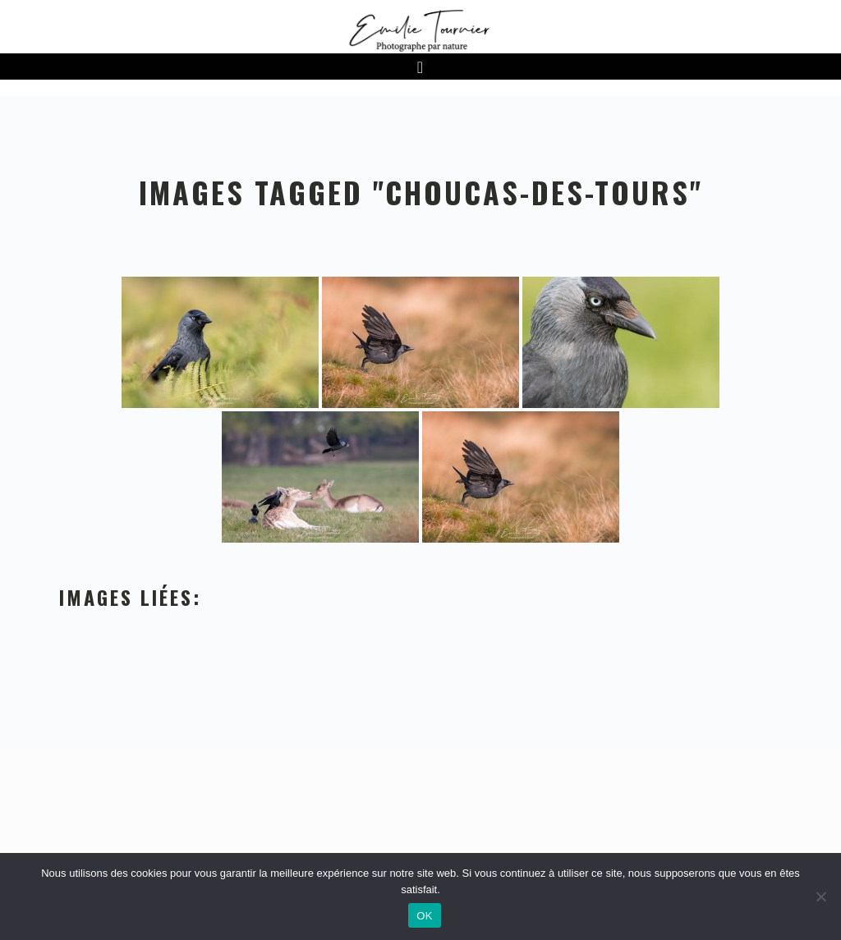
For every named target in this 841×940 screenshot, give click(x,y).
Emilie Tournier (420, 29)
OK (424, 916)
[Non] (820, 896)
